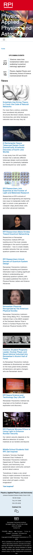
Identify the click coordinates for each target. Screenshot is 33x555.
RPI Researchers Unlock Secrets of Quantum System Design (15, 261)
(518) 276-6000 (16, 526)
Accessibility (16, 535)
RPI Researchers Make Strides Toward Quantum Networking (16, 233)
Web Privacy (18, 531)
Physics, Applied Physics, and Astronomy (16, 24)
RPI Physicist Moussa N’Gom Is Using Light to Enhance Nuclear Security (16, 431)
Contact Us (16, 528)
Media (10, 531)
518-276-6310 (16, 503)
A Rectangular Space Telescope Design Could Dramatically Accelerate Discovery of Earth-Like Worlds (13, 147)
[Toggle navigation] (4, 39)
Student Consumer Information (16, 533)
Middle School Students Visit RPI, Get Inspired (16, 450)
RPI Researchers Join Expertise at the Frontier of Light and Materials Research (16, 190)
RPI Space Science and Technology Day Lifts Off (14, 396)
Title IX (27, 531)
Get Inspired (8, 486)
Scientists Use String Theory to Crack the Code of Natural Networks (16, 104)
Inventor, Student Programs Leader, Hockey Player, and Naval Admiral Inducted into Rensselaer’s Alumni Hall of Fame (15, 354)
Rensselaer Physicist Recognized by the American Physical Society (15, 308)
